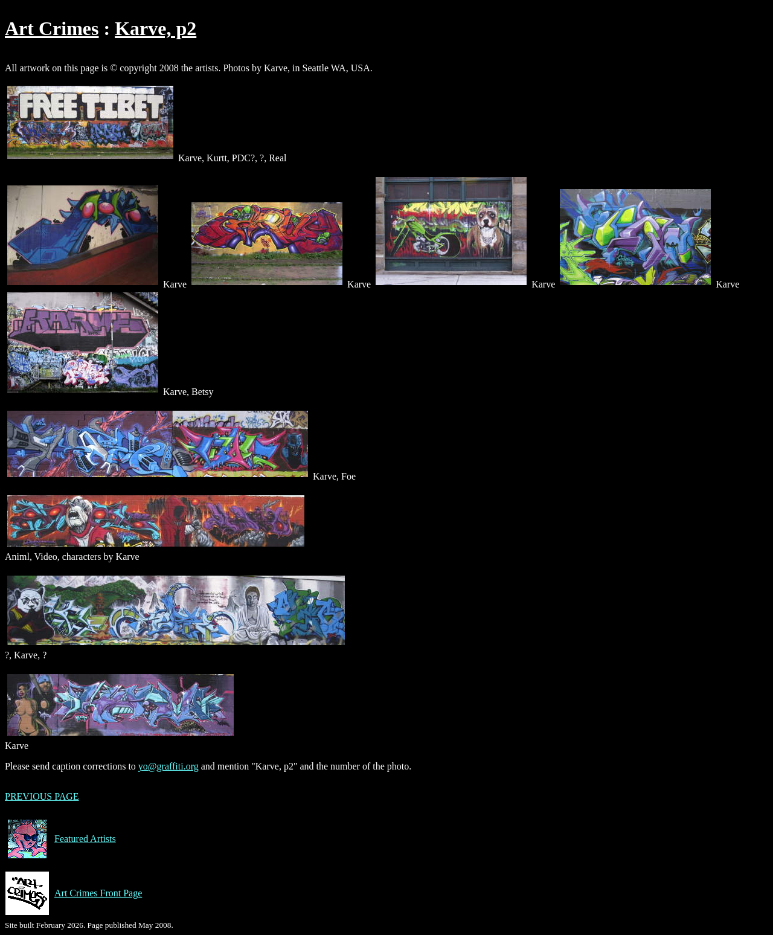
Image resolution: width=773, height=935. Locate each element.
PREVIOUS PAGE (42, 796)
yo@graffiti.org (168, 766)
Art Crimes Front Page (73, 893)
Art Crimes (51, 28)
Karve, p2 (155, 28)
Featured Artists (60, 839)
